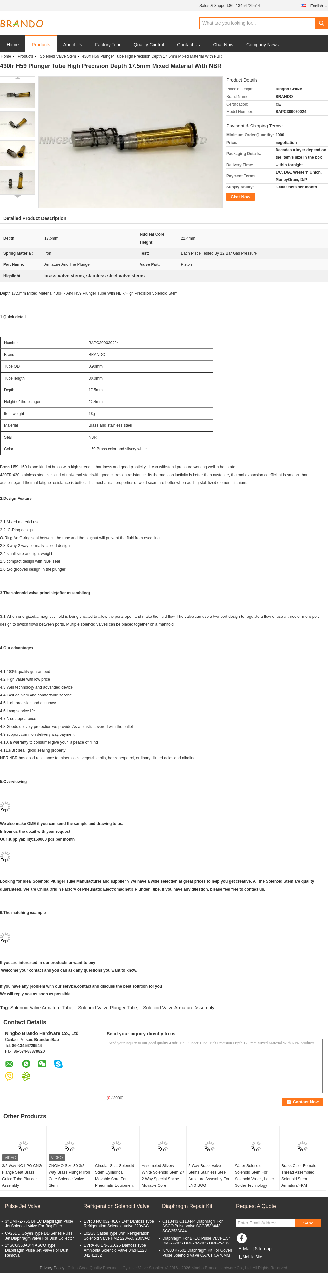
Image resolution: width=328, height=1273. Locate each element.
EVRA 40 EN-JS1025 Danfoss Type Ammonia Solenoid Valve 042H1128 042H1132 (115, 1250)
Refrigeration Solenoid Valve (116, 1206)
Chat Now (223, 44)
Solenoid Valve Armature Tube (41, 1007)
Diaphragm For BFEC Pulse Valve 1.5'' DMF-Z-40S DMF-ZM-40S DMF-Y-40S (196, 1240)
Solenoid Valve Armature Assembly (178, 1007)
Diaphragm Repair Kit (187, 1206)
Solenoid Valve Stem (58, 56)
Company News (262, 44)
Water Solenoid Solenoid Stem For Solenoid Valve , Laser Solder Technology (254, 1176)
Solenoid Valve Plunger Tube (107, 1007)
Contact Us (188, 44)
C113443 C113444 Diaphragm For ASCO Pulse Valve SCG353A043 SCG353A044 (192, 1226)
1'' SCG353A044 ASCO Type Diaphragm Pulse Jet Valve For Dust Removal (36, 1250)
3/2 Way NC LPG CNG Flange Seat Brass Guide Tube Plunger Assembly (22, 1176)
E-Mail (245, 1248)
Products (41, 44)
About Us (72, 44)
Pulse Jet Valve (22, 1206)
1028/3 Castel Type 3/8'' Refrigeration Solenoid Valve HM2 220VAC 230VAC (117, 1236)
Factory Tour (108, 44)
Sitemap (263, 1248)
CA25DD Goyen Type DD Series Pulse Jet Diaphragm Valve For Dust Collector (39, 1236)
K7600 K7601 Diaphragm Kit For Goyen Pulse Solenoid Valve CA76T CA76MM (197, 1253)
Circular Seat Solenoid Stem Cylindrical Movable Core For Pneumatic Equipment (114, 1176)
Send (308, 1223)
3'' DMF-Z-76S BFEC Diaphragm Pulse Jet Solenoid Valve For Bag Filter (39, 1223)
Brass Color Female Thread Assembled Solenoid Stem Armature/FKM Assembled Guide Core (301, 1179)
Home (13, 44)
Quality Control (149, 44)
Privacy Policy (52, 1268)
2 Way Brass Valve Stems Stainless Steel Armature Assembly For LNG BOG (208, 1176)
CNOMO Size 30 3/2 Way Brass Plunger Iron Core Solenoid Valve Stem (69, 1176)
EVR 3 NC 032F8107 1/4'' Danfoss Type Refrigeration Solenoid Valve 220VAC (119, 1223)
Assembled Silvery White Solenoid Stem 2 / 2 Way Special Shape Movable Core (163, 1176)
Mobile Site (250, 1257)
